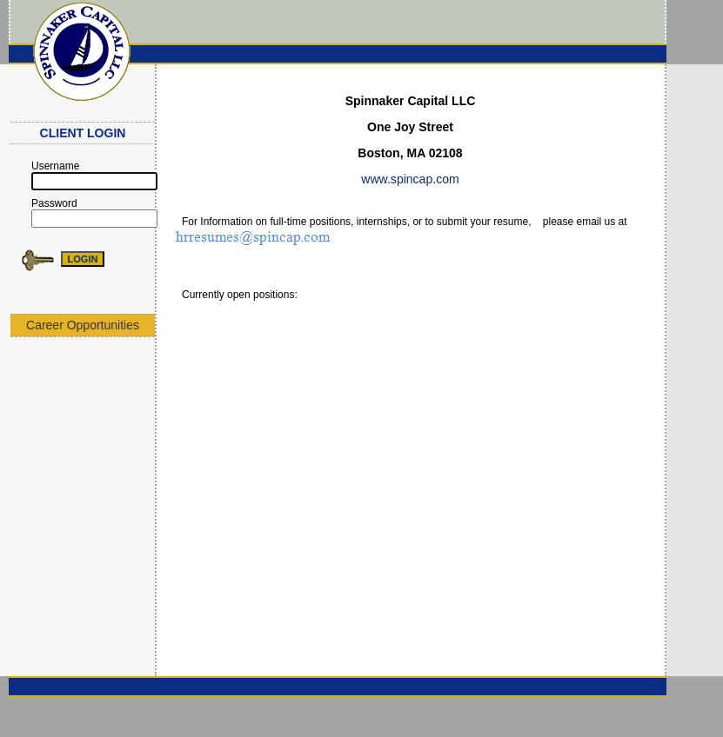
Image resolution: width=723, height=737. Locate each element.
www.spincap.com (410, 179)
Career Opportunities (82, 325)
